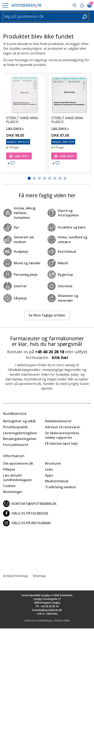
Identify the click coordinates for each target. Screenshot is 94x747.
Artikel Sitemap (15, 576)
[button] (5, 5)
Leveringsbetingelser (20, 433)
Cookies (9, 486)
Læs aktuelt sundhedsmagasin (17, 477)
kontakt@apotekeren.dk (30, 503)
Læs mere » (15, 128)
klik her (60, 357)
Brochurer (53, 463)
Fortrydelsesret (15, 444)
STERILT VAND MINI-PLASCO (22, 120)
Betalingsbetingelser (20, 438)
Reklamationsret (58, 421)
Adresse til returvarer (62, 427)
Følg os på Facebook (25, 513)
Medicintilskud (56, 481)
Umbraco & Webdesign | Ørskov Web (47, 620)
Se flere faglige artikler (47, 315)
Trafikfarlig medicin (60, 487)
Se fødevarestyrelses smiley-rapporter (62, 435)
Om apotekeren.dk (18, 463)
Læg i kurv (19, 156)
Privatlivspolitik (15, 427)
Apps (49, 475)
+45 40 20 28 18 (49, 351)
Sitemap (39, 576)
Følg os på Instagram (26, 523)
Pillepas (9, 469)
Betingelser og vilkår (19, 421)
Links (49, 469)
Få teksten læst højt (61, 443)
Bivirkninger (12, 492)
